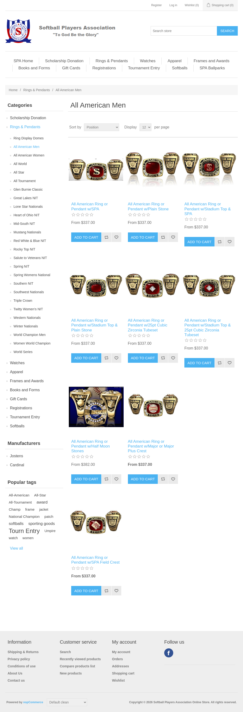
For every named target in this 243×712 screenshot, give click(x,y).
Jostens (16, 456)
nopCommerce (33, 702)
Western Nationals (27, 318)
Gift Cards (71, 68)
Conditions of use (22, 666)
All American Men (26, 147)
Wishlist (118, 680)
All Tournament (25, 181)
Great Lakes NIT (26, 198)
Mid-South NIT (24, 224)
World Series (23, 352)
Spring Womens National (32, 275)
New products (71, 673)
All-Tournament (20, 502)
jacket (43, 509)
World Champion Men (30, 335)
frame (29, 509)
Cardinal (17, 465)
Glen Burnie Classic (28, 189)
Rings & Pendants (112, 61)
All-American (19, 495)
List (234, 127)
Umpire (50, 531)
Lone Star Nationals (28, 206)
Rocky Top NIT (24, 249)
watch (13, 538)
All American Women (29, 155)
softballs (16, 523)
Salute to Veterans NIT (30, 258)
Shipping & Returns (23, 652)
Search (65, 652)
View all (16, 548)
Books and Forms (34, 68)
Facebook (168, 652)
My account (121, 652)
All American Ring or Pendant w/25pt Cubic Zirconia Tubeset (147, 325)
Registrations (104, 68)
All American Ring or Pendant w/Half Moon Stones (90, 446)
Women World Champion (32, 343)
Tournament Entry (144, 68)
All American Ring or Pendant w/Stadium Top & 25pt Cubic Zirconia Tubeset (207, 327)
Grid (225, 127)
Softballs (179, 68)
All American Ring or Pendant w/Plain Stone (148, 206)
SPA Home (23, 61)
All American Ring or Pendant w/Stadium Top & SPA (207, 209)
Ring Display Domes (29, 138)
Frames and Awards (211, 61)
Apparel (175, 61)
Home (13, 90)
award (42, 502)
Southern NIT (23, 283)
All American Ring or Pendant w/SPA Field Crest (95, 560)
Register (156, 5)
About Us (15, 673)
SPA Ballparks (212, 68)
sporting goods (41, 523)
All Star (19, 172)
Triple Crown (23, 300)
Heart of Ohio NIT (27, 215)
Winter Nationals (26, 326)
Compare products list (77, 666)
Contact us (16, 680)
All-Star (40, 495)
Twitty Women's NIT (28, 309)
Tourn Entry (24, 531)
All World (20, 164)
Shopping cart (123, 673)
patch (48, 516)
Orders (117, 659)
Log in (173, 5)
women (28, 538)
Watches (148, 61)
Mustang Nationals (27, 232)
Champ (14, 509)
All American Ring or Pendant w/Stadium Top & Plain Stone (94, 325)
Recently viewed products (80, 659)
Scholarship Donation (64, 61)
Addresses (120, 666)
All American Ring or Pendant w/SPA (89, 206)
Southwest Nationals (29, 292)
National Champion (24, 516)
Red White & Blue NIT (30, 241)
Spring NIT (21, 266)
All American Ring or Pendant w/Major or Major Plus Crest (151, 446)
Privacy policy (19, 659)
